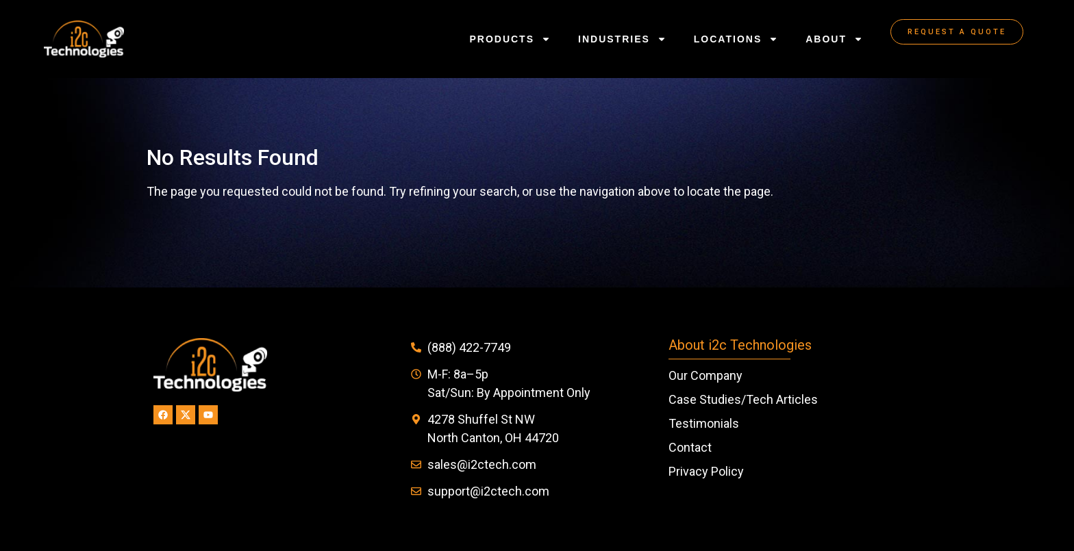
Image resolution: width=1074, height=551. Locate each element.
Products (510, 39)
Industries (622, 39)
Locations (736, 39)
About (834, 39)
